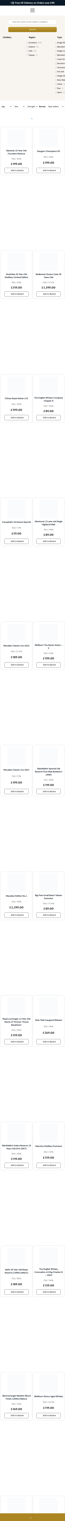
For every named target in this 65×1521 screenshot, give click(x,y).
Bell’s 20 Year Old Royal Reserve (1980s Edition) (16, 1271)
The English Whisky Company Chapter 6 (48, 399)
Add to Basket (16, 170)
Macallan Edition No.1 (16, 895)
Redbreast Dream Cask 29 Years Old (48, 276)
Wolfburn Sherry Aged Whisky (48, 1396)
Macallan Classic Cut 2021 (16, 769)
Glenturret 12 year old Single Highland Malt (48, 523)
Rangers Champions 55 (48, 151)
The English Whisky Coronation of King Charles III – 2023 (48, 1272)
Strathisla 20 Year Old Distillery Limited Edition (16, 276)
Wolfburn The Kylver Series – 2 (48, 647)
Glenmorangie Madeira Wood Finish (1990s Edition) (16, 1397)
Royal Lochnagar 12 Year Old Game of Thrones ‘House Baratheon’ (16, 1021)
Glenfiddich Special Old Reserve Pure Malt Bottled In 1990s (48, 771)
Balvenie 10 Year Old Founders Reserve (16, 152)
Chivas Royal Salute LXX (16, 398)
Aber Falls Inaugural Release (48, 1020)
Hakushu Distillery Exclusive (48, 1146)
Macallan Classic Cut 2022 (16, 645)
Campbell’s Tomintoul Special (16, 522)
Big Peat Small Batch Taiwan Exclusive (48, 897)
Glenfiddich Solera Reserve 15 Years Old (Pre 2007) (16, 1147)
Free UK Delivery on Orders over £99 (34, 2)
